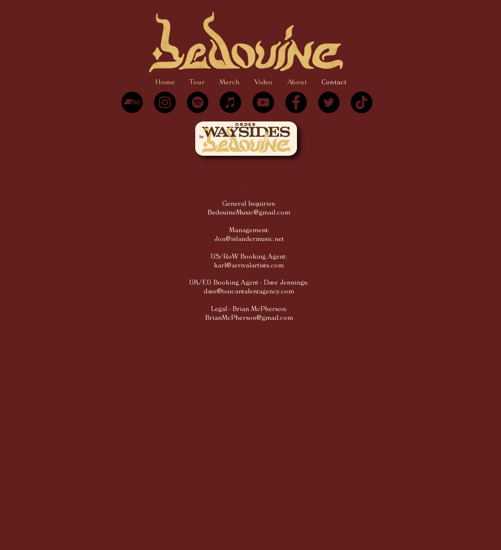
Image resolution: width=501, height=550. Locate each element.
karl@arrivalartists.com (249, 265)
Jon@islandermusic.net (249, 239)
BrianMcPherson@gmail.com (249, 318)
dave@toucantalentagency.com (249, 291)
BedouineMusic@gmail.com (248, 212)
